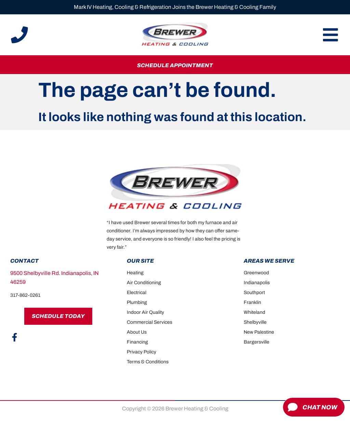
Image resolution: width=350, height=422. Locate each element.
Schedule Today (58, 316)
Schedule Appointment (175, 65)
